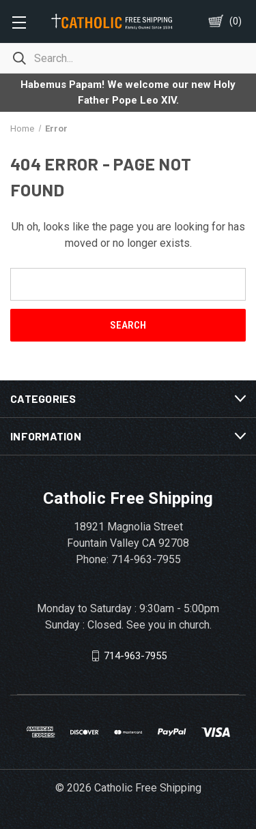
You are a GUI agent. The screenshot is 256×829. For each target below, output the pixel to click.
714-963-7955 (135, 656)
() (235, 21)
